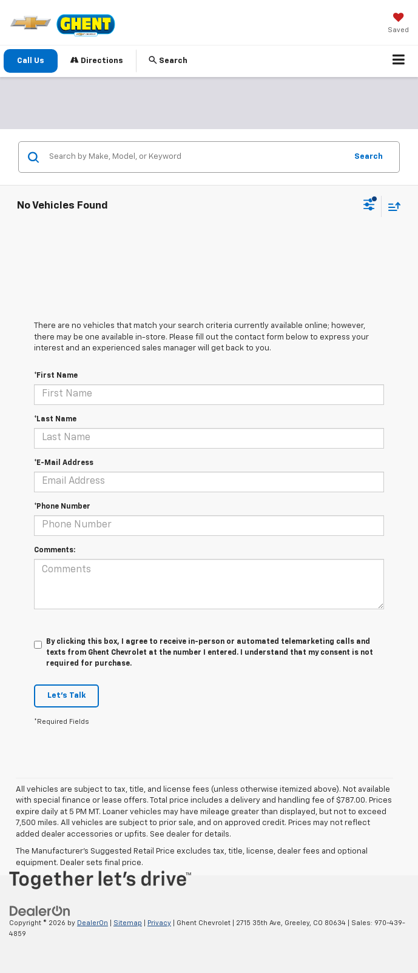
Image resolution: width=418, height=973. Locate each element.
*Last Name (55, 419)
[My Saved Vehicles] (398, 24)
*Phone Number (62, 506)
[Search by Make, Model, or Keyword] (196, 157)
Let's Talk (66, 696)
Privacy (159, 923)
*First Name (56, 376)
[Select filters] (369, 206)
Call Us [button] (30, 61)
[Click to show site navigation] (399, 61)
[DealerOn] (40, 911)
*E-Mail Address (63, 463)
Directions (96, 60)
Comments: (54, 550)
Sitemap (127, 923)
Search (368, 157)
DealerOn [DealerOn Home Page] (92, 923)
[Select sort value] (391, 206)
